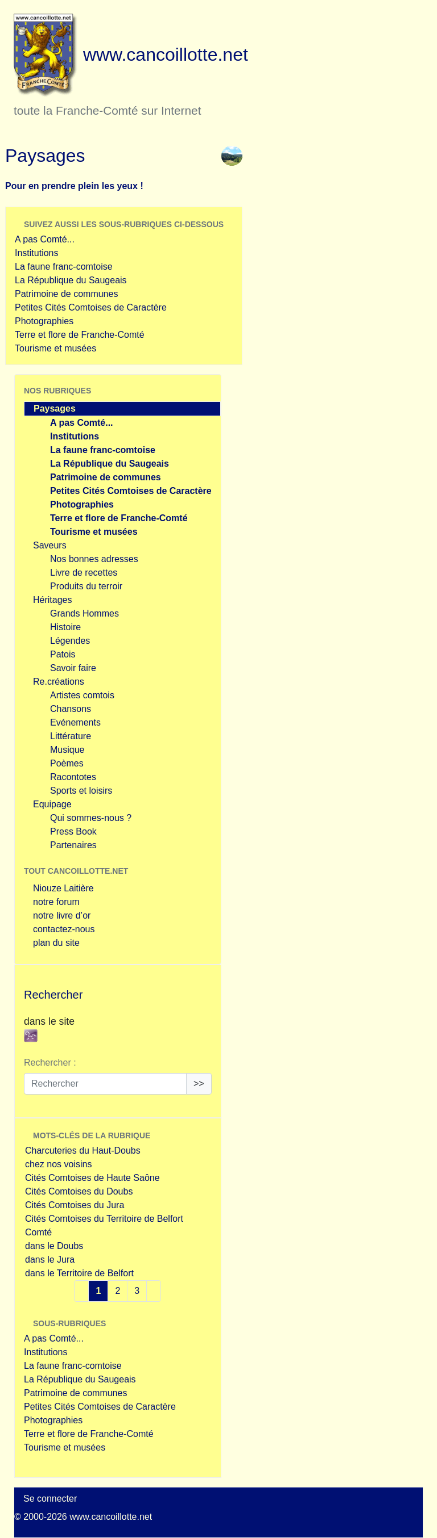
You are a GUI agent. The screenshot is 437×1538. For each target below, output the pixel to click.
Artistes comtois (82, 695)
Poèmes (67, 763)
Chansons (70, 709)
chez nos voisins (58, 1164)
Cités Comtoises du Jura (74, 1205)
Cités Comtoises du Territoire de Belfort (104, 1218)
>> (198, 1083)
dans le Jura (50, 1259)
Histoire (65, 627)
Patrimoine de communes (66, 294)
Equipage (52, 804)
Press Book (73, 831)
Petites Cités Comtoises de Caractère (91, 307)
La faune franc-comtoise (64, 266)
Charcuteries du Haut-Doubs (83, 1150)
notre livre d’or (61, 915)
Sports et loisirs (81, 790)
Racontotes (73, 777)
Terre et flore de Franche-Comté (80, 335)
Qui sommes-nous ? (90, 818)
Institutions (36, 253)
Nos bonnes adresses (94, 559)
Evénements (75, 722)
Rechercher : (50, 1062)
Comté (38, 1232)
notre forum (56, 902)
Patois (62, 654)
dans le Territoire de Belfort (79, 1273)
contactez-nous (64, 929)
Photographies (44, 321)
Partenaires (73, 845)
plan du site (56, 943)
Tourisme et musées (55, 348)
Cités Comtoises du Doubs (79, 1191)
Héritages (52, 600)
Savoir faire (73, 668)
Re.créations (58, 681)
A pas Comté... (45, 239)
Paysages (55, 408)
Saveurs (50, 545)
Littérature (70, 736)
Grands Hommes (84, 613)
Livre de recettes (83, 572)
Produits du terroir (86, 586)
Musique (67, 750)
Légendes (70, 641)
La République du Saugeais (71, 280)
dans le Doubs (54, 1246)
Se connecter (50, 1498)
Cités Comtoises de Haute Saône (92, 1178)
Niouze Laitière (63, 888)
